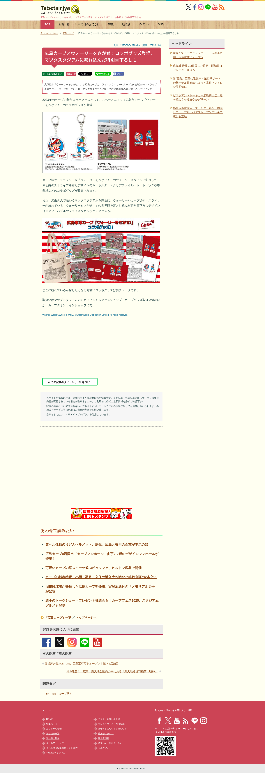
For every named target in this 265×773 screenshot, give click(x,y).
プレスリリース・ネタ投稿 (111, 724)
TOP (47, 24)
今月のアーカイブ (55, 743)
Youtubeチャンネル (55, 752)
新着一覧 (64, 24)
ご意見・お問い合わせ (109, 719)
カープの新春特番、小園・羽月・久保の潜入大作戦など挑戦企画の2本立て (101, 577)
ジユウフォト (104, 748)
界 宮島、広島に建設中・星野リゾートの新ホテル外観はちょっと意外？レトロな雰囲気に (198, 82)
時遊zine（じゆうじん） (110, 743)
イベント (144, 24)
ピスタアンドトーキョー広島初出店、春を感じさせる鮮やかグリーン (198, 97)
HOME (49, 719)
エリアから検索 (54, 728)
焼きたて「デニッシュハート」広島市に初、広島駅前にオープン (198, 55)
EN (48, 693)
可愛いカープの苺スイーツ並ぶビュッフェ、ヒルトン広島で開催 (93, 568)
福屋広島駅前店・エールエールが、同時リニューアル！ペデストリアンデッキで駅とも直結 (198, 112)
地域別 (126, 24)
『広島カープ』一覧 (58, 617)
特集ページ (51, 724)
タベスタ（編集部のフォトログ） (62, 748)
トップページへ (86, 617)
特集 (111, 24)
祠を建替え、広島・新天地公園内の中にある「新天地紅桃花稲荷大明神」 (112, 671)
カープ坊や (65, 693)
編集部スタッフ (106, 733)
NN (54, 693)
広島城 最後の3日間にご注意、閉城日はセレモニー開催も (197, 67)
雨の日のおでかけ (89, 24)
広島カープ (71, 74)
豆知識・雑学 (52, 738)
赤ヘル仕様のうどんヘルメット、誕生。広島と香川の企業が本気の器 (96, 544)
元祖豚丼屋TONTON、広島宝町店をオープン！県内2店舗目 (82, 663)
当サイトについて (107, 728)
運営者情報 (103, 738)
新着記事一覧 (52, 733)
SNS (161, 24)
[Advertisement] (101, 348)
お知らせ (122, 728)
